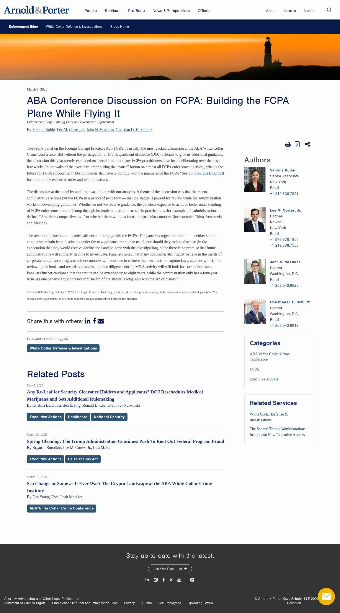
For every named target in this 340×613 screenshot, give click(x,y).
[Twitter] (171, 580)
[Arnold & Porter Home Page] (36, 9)
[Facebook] (94, 321)
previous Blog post (209, 173)
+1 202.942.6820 (284, 285)
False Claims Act (83, 459)
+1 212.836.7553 (284, 245)
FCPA (254, 369)
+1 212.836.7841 (284, 193)
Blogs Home (119, 26)
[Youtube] (179, 580)
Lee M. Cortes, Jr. (71, 130)
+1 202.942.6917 (284, 325)
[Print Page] (288, 144)
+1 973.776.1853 (284, 239)
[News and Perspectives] (190, 580)
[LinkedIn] (88, 321)
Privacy (129, 603)
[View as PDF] (298, 144)
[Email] (101, 321)
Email (274, 187)
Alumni (146, 603)
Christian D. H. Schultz (134, 130)
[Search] (329, 9)
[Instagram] (156, 580)
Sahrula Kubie (44, 130)
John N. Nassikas (100, 130)
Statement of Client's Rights (25, 603)
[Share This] (308, 144)
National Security (109, 416)
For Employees (169, 603)
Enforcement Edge (23, 26)
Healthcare (77, 416)
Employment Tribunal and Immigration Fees (85, 603)
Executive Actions (264, 379)
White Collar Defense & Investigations (74, 26)
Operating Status (200, 603)
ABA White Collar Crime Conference (62, 508)
